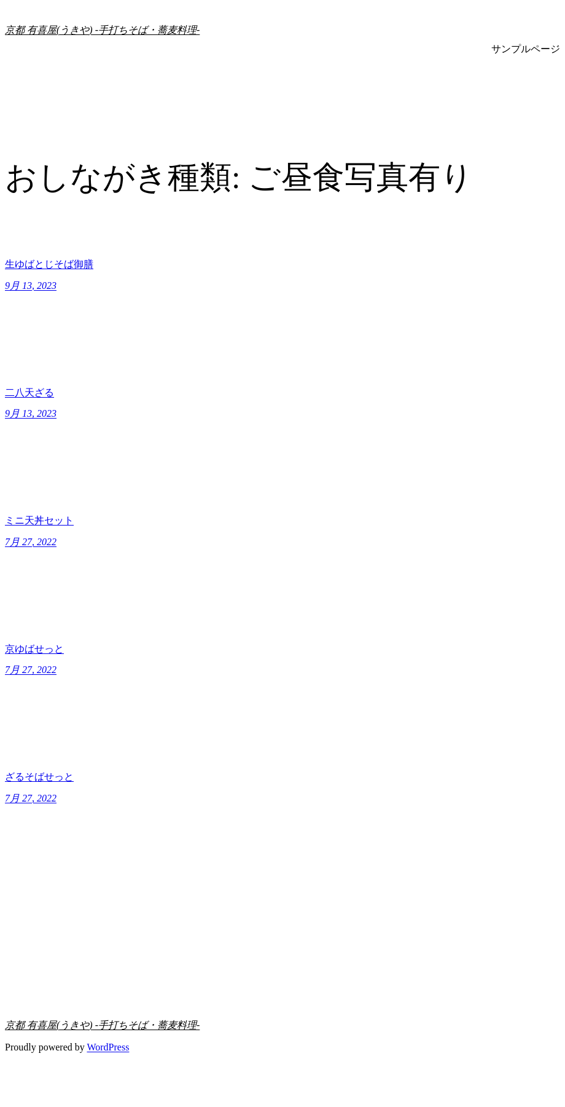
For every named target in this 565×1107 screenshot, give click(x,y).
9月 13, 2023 (30, 285)
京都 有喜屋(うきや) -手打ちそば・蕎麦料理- (102, 30)
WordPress (108, 1047)
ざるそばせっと (39, 776)
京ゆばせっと (34, 649)
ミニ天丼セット (39, 520)
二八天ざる (29, 392)
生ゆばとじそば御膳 (49, 264)
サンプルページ (525, 49)
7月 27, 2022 (30, 542)
